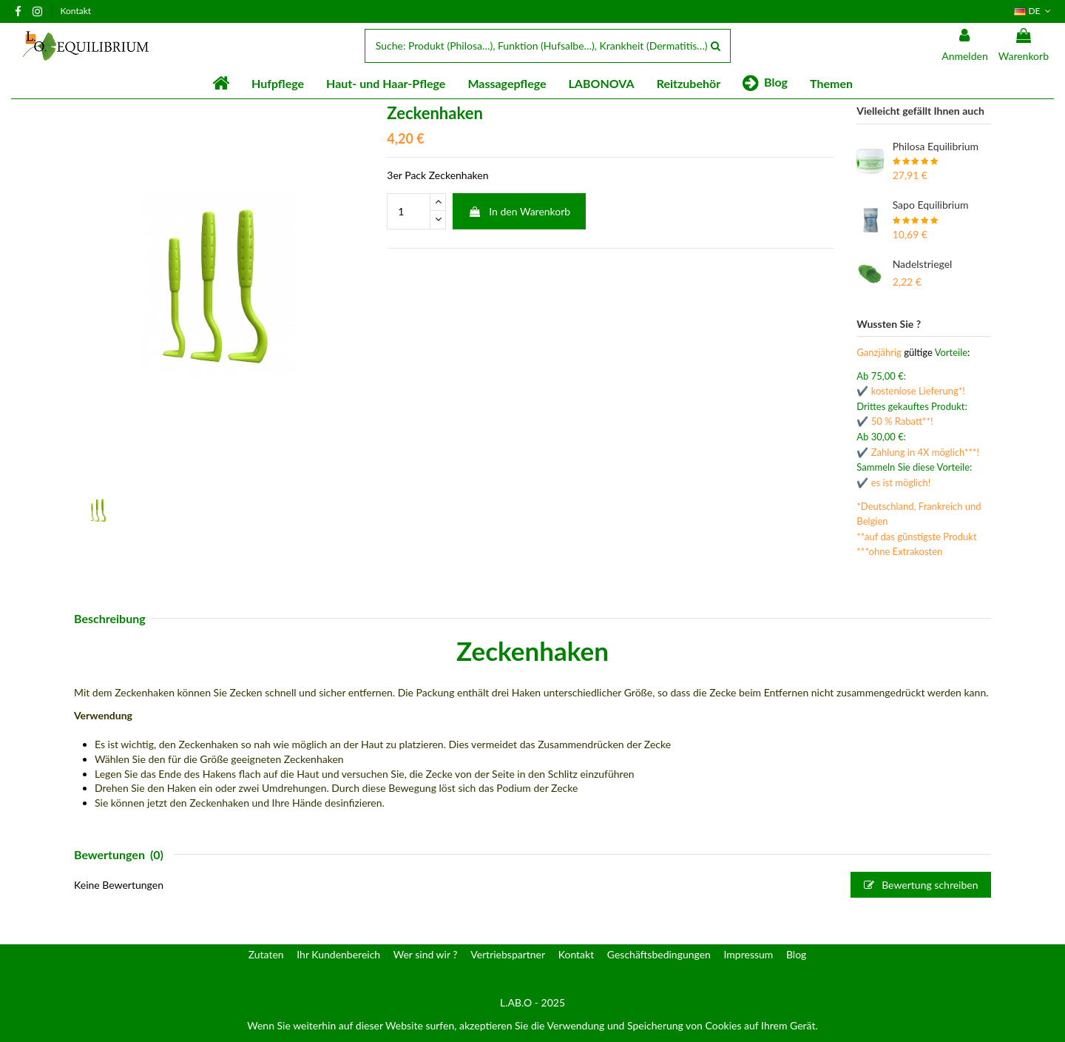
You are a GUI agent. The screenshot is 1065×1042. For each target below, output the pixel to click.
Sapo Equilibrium (931, 204)
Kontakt (76, 10)
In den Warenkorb (519, 211)
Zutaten (266, 954)
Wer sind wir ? (425, 954)
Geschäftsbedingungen (659, 954)
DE (1034, 10)
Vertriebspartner (507, 954)
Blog (796, 954)
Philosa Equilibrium (935, 146)
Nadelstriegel (923, 264)
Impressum (749, 954)
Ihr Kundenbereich (338, 954)
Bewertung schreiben (921, 884)
